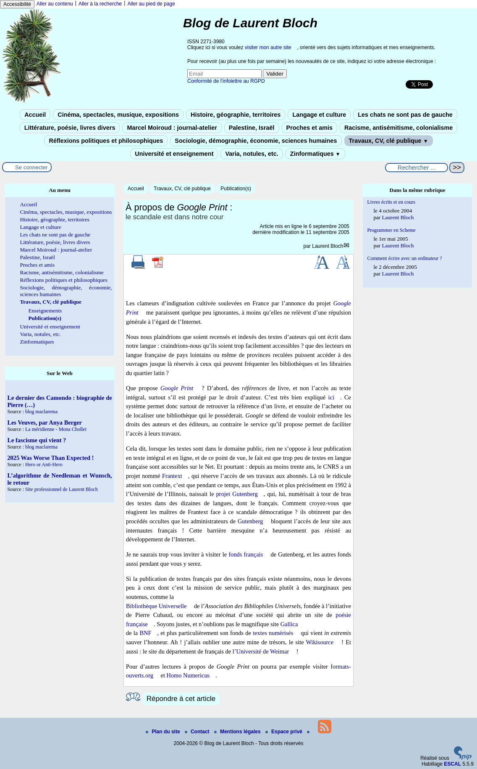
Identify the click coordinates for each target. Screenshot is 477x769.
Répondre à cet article (181, 699)
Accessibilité (17, 4)
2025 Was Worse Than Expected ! (50, 457)
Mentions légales (238, 732)
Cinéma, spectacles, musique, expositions (118, 114)
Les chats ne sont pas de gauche (405, 114)
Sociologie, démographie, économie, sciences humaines (256, 140)
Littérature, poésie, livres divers (69, 127)
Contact (198, 732)
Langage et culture (319, 114)
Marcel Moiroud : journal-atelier (172, 127)
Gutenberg (250, 521)
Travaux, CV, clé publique (388, 140)
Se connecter (31, 167)
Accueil (35, 114)
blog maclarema (41, 412)
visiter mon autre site (268, 47)
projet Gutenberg (237, 494)
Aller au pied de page (151, 4)
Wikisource (319, 642)
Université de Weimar (262, 651)
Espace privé (284, 732)
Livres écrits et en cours (391, 202)
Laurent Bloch (327, 246)
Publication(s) (235, 189)
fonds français (245, 554)
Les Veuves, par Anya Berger (44, 422)
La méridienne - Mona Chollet (55, 429)
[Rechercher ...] (416, 167)
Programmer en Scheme (391, 230)
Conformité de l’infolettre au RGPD (226, 81)
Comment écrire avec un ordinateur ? (404, 258)
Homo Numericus (188, 675)
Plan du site (163, 732)
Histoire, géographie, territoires (235, 114)
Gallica (289, 624)
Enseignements (45, 310)
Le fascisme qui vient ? (36, 440)
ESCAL (452, 764)
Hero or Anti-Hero (44, 464)
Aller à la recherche (100, 4)
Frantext (172, 475)
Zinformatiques (315, 153)
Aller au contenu (55, 4)
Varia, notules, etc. (251, 153)
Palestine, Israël (252, 127)
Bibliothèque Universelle (156, 606)
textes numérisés (273, 633)
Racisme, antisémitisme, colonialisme (398, 127)
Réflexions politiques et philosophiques (106, 140)
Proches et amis (309, 127)
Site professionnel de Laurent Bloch (61, 489)
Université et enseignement (174, 153)
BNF (146, 633)
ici (331, 397)
